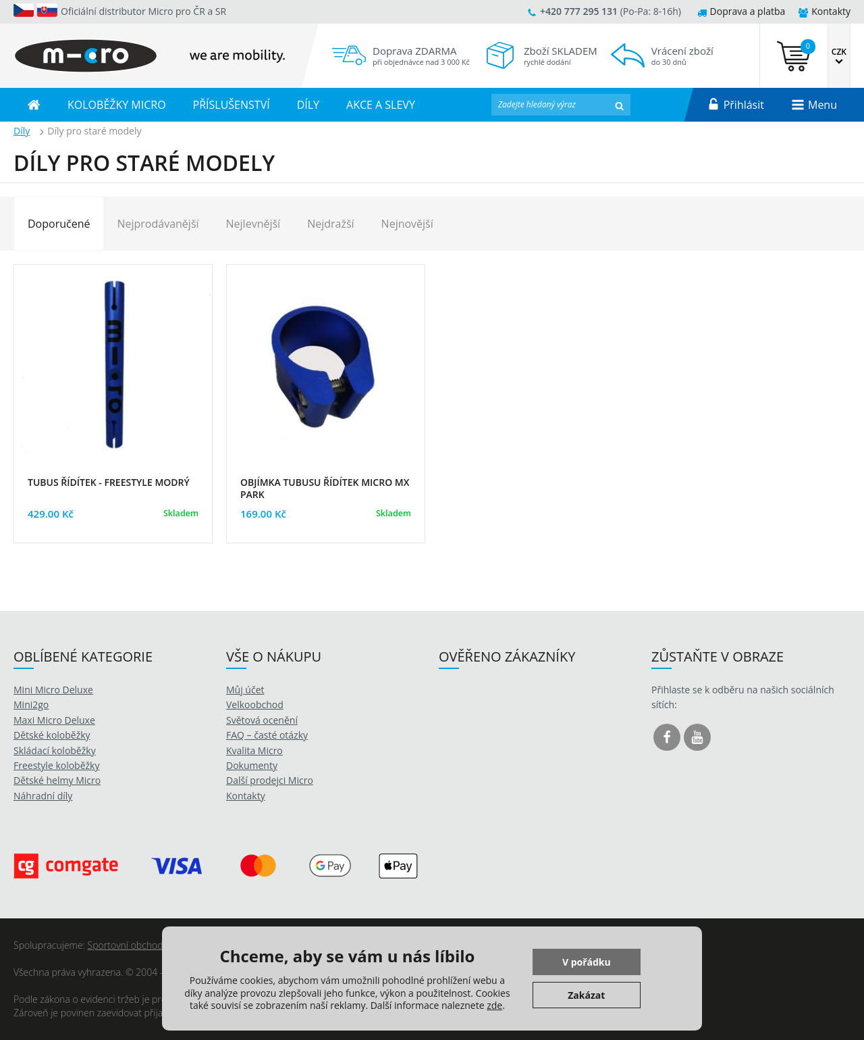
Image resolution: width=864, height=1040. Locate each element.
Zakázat (586, 995)
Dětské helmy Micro (57, 780)
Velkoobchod (255, 704)
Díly (22, 130)
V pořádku (586, 962)
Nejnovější (407, 223)
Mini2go (31, 704)
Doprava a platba (741, 11)
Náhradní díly (43, 795)
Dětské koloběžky (52, 734)
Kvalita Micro (254, 750)
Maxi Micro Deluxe (54, 720)
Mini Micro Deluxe (53, 689)
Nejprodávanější (157, 223)
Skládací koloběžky (55, 750)
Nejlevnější (253, 223)
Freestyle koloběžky (56, 765)
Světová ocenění (262, 720)
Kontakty (824, 11)
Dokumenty (251, 765)
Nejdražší (330, 223)
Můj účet (245, 689)
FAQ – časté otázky (267, 734)
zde (494, 1005)
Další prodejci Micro (269, 780)
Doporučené (59, 223)
